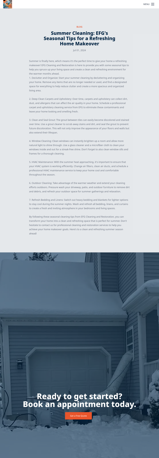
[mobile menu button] (153, 4)
